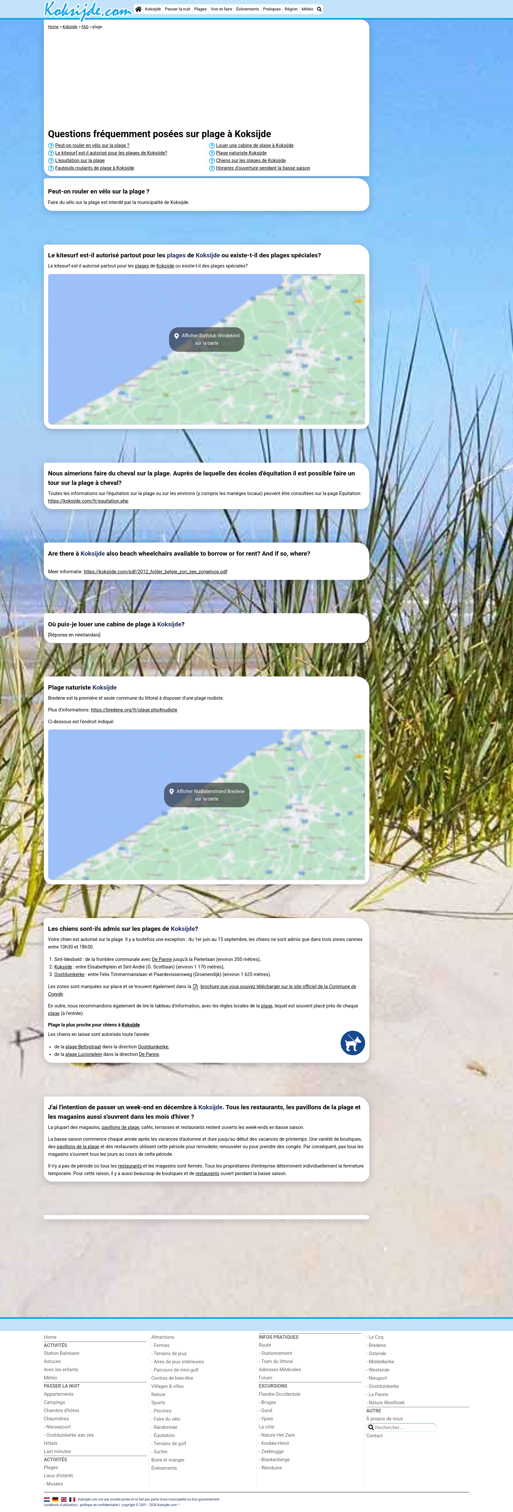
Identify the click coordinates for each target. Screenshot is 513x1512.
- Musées (53, 1484)
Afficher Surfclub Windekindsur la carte (207, 339)
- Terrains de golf (168, 1444)
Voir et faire (221, 9)
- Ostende (376, 1353)
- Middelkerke (380, 1362)
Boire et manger (168, 1460)
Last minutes (57, 1451)
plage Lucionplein (83, 1054)
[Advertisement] (420, 170)
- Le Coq (374, 1337)
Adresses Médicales (280, 1370)
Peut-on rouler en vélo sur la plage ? (92, 145)
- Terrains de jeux (169, 1353)
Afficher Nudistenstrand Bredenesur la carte (206, 795)
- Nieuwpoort (57, 1427)
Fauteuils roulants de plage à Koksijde (94, 168)
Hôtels (51, 1443)
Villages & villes (167, 1386)
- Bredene (376, 1345)
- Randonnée (164, 1427)
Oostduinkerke (69, 974)
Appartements (59, 1394)
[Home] (138, 9)
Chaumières (56, 1419)
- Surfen (159, 1452)
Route (265, 1345)
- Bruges (267, 1402)
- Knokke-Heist (274, 1443)
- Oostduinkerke (382, 1386)
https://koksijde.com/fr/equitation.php (88, 501)
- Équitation (163, 1435)
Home (50, 1337)
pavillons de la (72, 1147)
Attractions (162, 1337)
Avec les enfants (61, 1370)
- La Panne (377, 1394)
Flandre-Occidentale (280, 1394)
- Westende (378, 1370)
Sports (158, 1403)
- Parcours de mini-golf (175, 1370)
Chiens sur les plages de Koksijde (251, 160)
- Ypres (266, 1419)
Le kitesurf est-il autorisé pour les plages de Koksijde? (111, 153)
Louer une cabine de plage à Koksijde (255, 145)
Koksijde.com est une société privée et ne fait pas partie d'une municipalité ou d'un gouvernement (149, 1499)
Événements (247, 9)
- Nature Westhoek (385, 1403)
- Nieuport (376, 1378)
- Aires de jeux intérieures (177, 1362)
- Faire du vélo (165, 1419)
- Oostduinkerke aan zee (69, 1435)
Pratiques (272, 9)
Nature (158, 1394)
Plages (200, 9)
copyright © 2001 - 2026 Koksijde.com (149, 1505)
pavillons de (115, 1127)
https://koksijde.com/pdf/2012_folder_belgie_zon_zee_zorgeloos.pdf (155, 572)
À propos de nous (384, 1419)
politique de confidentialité (99, 1505)
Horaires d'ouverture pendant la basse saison (263, 168)
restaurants (130, 1166)
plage (267, 1006)
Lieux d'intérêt (58, 1476)
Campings (54, 1402)
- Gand (265, 1410)
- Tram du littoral (276, 1361)
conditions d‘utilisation (60, 1505)
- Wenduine (270, 1468)
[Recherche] (319, 9)
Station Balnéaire (62, 1353)
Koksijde (153, 9)
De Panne (162, 959)
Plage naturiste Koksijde (241, 153)
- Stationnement (275, 1353)
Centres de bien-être (172, 1378)
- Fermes (160, 1345)
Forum (265, 1378)
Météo (307, 9)
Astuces (52, 1361)
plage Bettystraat (83, 1047)
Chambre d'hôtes (61, 1410)
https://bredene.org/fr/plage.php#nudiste (134, 710)
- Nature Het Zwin (277, 1435)
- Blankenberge (274, 1460)
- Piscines (161, 1411)
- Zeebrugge (271, 1451)
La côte (266, 1427)
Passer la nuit (177, 9)
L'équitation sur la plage (80, 160)
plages (176, 255)
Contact (374, 1436)
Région (291, 9)
